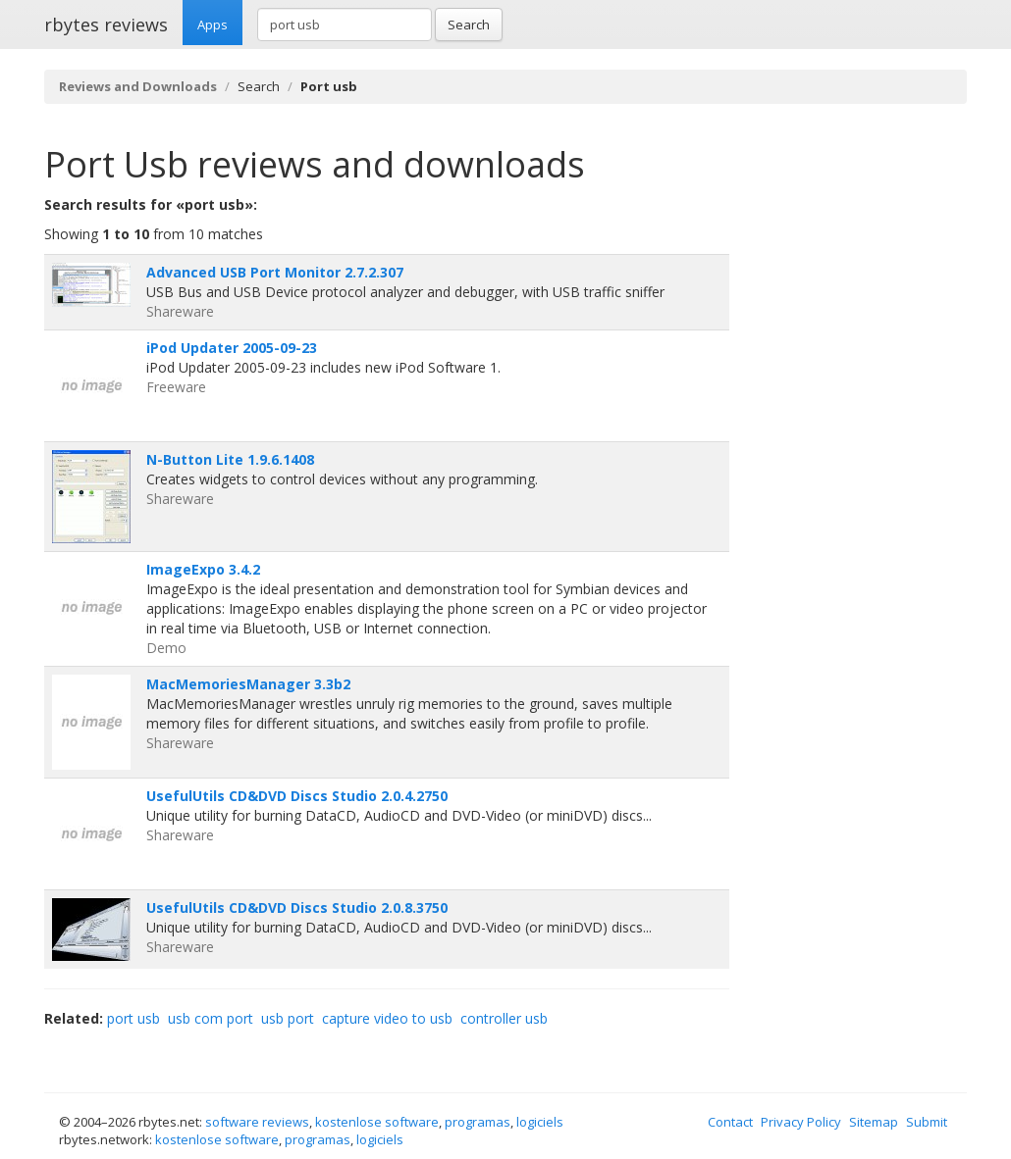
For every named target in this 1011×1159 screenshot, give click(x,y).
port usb (133, 1018)
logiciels (539, 1122)
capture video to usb (387, 1018)
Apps (212, 24)
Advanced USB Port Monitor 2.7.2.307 (274, 272)
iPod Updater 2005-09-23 (231, 347)
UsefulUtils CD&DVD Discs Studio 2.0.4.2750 (297, 795)
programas (477, 1122)
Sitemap (873, 1122)
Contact (730, 1122)
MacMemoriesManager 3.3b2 (248, 684)
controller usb (504, 1018)
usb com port (210, 1018)
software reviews (257, 1122)
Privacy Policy (801, 1122)
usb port (287, 1018)
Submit (926, 1122)
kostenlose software (377, 1122)
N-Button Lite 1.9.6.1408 (230, 459)
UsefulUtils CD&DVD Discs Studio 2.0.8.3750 (297, 907)
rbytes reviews (106, 24)
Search (469, 24)
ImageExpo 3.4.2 (203, 569)
